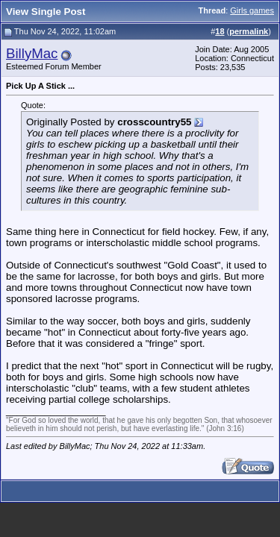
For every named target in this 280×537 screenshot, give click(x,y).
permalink (248, 31)
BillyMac (31, 53)
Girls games (252, 10)
